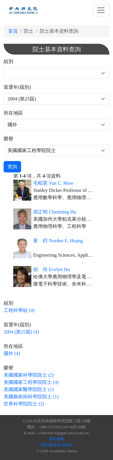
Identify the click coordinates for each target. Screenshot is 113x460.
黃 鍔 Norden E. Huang (58, 240)
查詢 (12, 166)
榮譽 (8, 138)
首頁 (13, 31)
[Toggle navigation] (101, 10)
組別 (8, 61)
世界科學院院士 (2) (24, 403)
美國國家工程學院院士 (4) (31, 382)
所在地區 (13, 112)
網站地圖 (56, 439)
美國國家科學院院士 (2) (29, 375)
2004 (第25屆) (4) (21, 331)
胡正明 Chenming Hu (54, 211)
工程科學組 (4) (19, 310)
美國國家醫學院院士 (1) (29, 389)
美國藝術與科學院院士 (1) (31, 396)
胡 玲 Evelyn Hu (51, 269)
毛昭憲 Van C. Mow (53, 183)
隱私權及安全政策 (56, 445)
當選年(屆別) (17, 87)
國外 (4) (12, 353)
